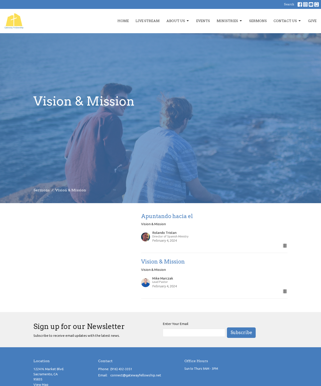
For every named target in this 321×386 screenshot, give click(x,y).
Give (312, 21)
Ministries (230, 21)
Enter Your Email (175, 324)
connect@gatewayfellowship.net (135, 375)
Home (123, 21)
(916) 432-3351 (121, 369)
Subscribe (241, 332)
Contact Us (287, 21)
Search (289, 4)
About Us (177, 21)
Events (203, 21)
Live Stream (148, 21)
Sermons (258, 21)
